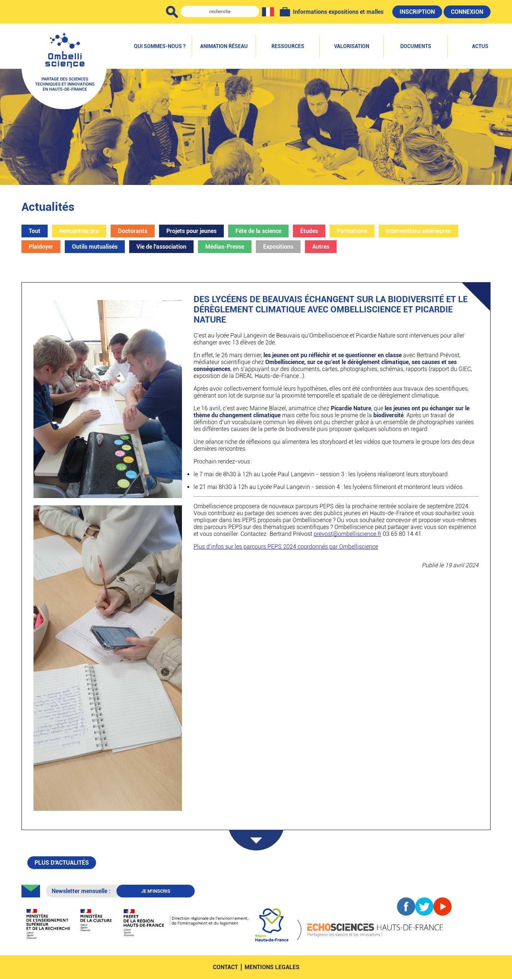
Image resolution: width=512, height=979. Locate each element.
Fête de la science (258, 231)
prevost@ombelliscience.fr (347, 533)
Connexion (467, 11)
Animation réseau (224, 46)
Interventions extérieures (418, 231)
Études (309, 231)
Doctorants (132, 231)
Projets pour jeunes (191, 231)
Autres (320, 246)
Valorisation (351, 46)
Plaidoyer (41, 246)
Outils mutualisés (95, 246)
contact (225, 967)
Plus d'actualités (62, 862)
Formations (352, 231)
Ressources (287, 46)
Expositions (278, 246)
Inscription (417, 11)
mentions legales (272, 967)
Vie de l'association (161, 246)
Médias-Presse (224, 246)
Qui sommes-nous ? (160, 46)
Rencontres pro (79, 231)
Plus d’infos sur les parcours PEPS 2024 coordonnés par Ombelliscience (286, 546)
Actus (480, 46)
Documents (415, 46)
